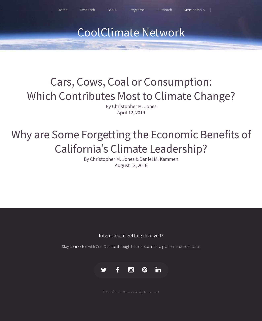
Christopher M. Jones (134, 106)
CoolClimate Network (131, 32)
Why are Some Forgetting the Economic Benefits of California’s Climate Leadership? (131, 141)
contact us (191, 246)
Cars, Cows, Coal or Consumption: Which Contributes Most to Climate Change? (131, 88)
